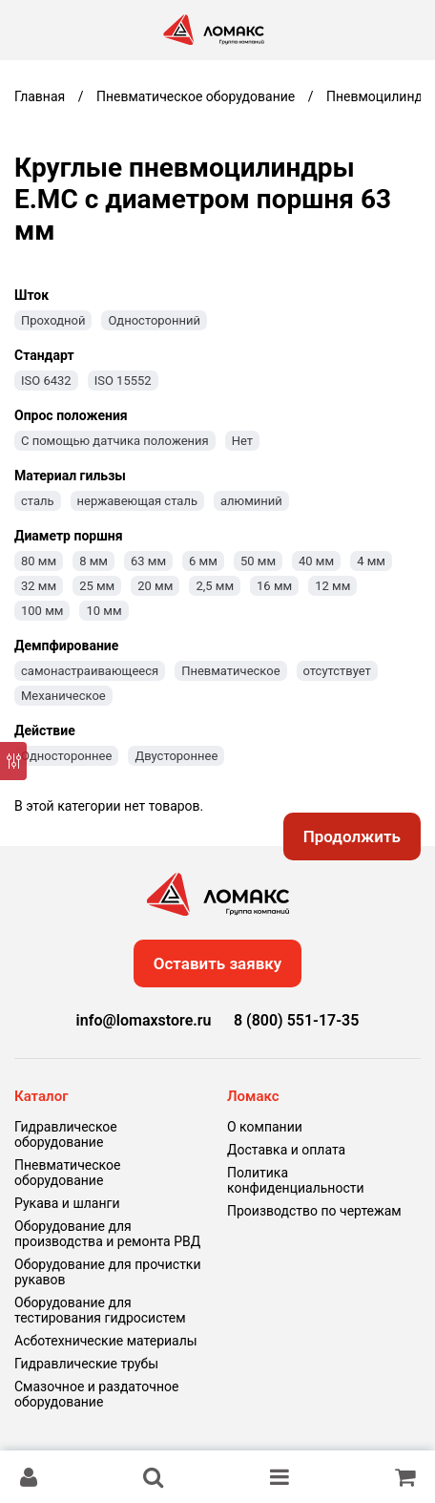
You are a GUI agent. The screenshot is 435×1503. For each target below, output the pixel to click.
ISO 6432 (46, 380)
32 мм (38, 586)
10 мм (103, 610)
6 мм (203, 561)
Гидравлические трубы (86, 1363)
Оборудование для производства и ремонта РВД (107, 1233)
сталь (37, 501)
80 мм (38, 561)
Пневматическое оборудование (67, 1172)
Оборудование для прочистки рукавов (107, 1272)
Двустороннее (176, 756)
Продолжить (352, 836)
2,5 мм (215, 586)
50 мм (258, 561)
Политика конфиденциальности (295, 1180)
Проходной (53, 320)
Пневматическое (230, 671)
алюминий (251, 501)
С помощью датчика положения (115, 441)
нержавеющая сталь (137, 501)
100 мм (42, 610)
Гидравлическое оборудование (65, 1134)
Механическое (63, 695)
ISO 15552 (123, 380)
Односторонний (154, 320)
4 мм (371, 561)
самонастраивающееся (89, 671)
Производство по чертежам (314, 1210)
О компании (264, 1126)
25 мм (96, 586)
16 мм (274, 586)
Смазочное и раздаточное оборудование (96, 1394)
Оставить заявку (218, 963)
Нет (242, 441)
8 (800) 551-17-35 (296, 1020)
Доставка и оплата (286, 1149)
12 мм (332, 586)
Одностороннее (66, 756)
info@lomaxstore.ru (144, 1020)
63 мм (148, 561)
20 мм (155, 586)
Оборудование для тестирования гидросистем (100, 1310)
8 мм (93, 561)
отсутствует (337, 671)
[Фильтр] (13, 761)
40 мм (316, 561)
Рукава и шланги (66, 1203)
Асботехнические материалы (105, 1340)
